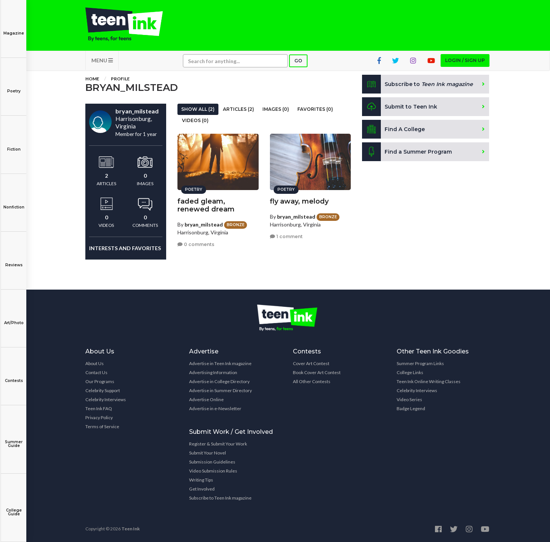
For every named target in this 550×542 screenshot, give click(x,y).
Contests (13, 375)
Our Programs (99, 381)
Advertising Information (213, 372)
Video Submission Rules (213, 471)
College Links (410, 372)
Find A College (393, 129)
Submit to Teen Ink (399, 106)
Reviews (13, 259)
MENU (102, 60)
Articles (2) (238, 109)
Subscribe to (417, 84)
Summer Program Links (420, 363)
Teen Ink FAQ (98, 408)
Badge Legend (411, 408)
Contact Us (96, 372)
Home (92, 79)
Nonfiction (13, 202)
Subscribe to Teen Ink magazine (220, 498)
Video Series (409, 399)
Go (298, 60)
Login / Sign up (465, 60)
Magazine (13, 28)
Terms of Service (102, 426)
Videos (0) (195, 120)
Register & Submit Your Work (218, 444)
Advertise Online (206, 399)
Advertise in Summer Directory (220, 390)
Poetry (13, 86)
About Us (94, 363)
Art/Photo (13, 317)
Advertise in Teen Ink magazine (220, 363)
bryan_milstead (204, 224)
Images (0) (275, 109)
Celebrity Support (102, 390)
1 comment (286, 236)
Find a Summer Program (407, 151)
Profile (120, 79)
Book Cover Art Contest (317, 372)
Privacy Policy (99, 417)
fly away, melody (299, 201)
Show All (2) (198, 109)
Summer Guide (13, 438)
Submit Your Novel (207, 453)
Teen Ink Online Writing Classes (429, 381)
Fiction (13, 144)
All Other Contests (311, 381)
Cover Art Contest (311, 363)
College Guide (13, 506)
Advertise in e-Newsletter (215, 408)
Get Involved (202, 489)
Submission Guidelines (212, 462)
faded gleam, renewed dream (206, 205)
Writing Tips (201, 480)
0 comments (195, 244)
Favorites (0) (315, 109)
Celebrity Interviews (105, 399)
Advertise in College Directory (219, 381)
